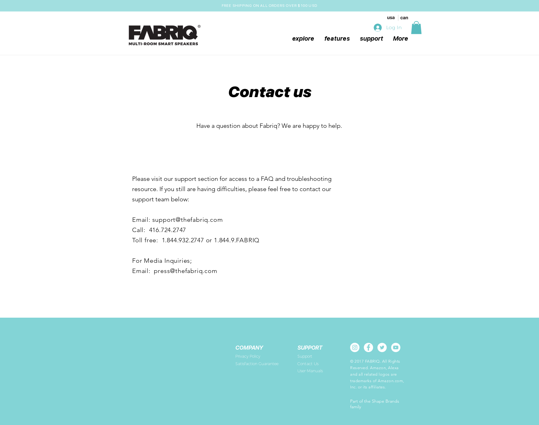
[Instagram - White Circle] (354, 347)
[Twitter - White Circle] (382, 347)
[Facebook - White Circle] (368, 347)
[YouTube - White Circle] (395, 347)
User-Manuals (310, 370)
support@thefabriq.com (187, 219)
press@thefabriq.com (185, 271)
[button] (416, 27)
